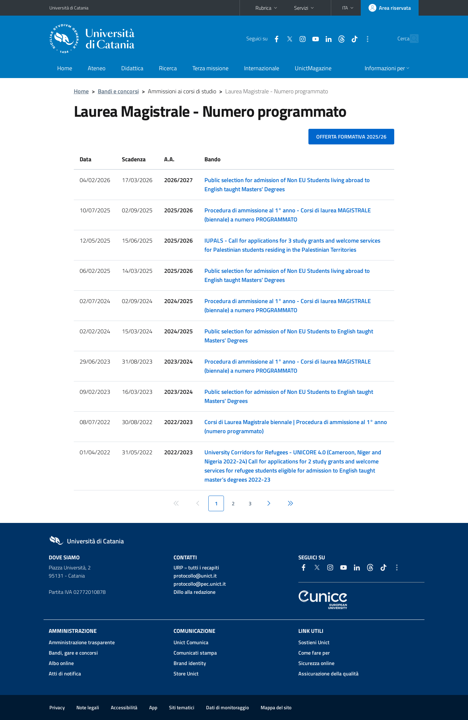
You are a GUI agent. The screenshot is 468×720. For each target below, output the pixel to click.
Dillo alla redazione (194, 592)
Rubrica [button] (267, 8)
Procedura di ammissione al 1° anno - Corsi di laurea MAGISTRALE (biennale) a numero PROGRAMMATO (287, 215)
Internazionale (261, 68)
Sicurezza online (316, 663)
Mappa (276, 707)
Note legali (87, 707)
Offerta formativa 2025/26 (351, 136)
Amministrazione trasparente (82, 642)
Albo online (61, 663)
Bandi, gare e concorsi (73, 653)
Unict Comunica (191, 642)
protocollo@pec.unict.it (200, 584)
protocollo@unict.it (195, 576)
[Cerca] (411, 39)
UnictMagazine (313, 68)
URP (178, 567)
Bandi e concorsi (118, 91)
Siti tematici (181, 707)
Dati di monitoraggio (227, 707)
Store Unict (186, 673)
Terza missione (210, 68)
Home (64, 68)
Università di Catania (68, 7)
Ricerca (168, 68)
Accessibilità (124, 707)
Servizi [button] (304, 8)
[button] (348, 7)
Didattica (132, 68)
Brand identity (190, 663)
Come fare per (314, 653)
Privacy (57, 707)
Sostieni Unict (314, 642)
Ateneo (97, 68)
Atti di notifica (65, 673)
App (153, 707)
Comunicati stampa (195, 653)
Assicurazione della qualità (328, 673)
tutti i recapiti (203, 567)
